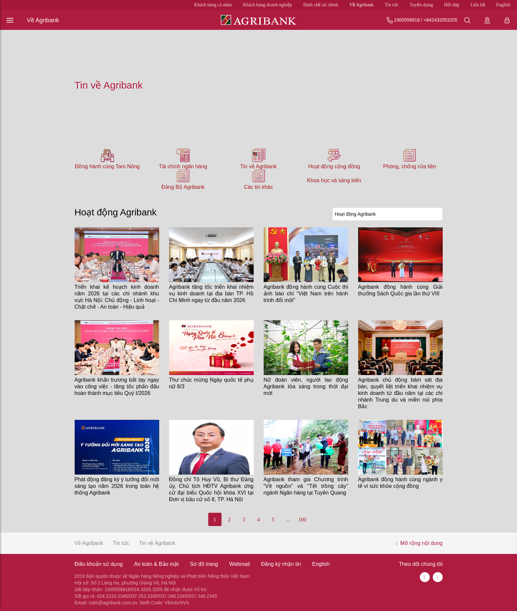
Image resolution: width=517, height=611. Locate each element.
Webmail (239, 564)
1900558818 (407, 20)
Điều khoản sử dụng (99, 564)
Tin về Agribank (258, 166)
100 (302, 519)
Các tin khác (258, 187)
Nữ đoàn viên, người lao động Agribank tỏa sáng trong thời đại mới (306, 386)
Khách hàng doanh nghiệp (267, 4)
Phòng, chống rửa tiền (409, 166)
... (288, 519)
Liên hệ (478, 4)
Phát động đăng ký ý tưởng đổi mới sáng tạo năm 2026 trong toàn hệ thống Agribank (117, 486)
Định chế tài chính (320, 4)
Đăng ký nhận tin (281, 564)
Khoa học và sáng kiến (334, 180)
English (503, 4)
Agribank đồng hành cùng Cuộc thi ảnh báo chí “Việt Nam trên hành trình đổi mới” (306, 293)
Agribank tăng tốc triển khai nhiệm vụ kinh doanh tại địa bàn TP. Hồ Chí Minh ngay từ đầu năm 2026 (211, 293)
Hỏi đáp (451, 4)
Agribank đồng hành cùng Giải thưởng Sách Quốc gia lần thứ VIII (400, 290)
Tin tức (392, 4)
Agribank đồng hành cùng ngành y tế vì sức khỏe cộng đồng (400, 483)
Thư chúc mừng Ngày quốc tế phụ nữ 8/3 (211, 383)
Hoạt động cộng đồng (334, 166)
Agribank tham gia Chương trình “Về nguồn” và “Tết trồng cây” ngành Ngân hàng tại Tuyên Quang (306, 486)
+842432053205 (440, 20)
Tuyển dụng (421, 4)
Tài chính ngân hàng (183, 166)
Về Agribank (361, 4)
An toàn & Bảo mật (156, 564)
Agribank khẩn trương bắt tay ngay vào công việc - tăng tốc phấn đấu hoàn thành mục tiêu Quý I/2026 (117, 386)
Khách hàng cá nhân (213, 4)
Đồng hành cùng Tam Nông (107, 166)
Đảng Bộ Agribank (183, 187)
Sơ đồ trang (204, 564)
